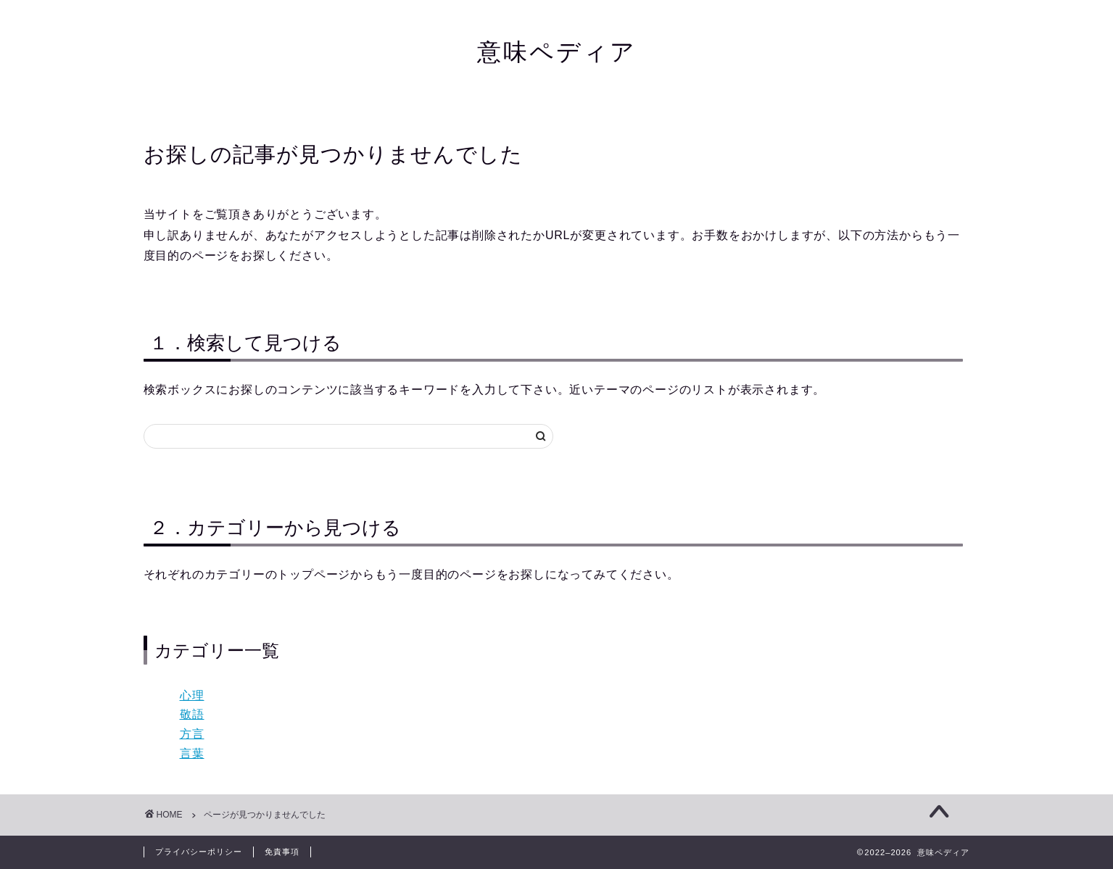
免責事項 (282, 851)
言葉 (192, 753)
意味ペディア (557, 51)
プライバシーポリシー (198, 851)
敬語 (192, 714)
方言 (192, 734)
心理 (192, 695)
